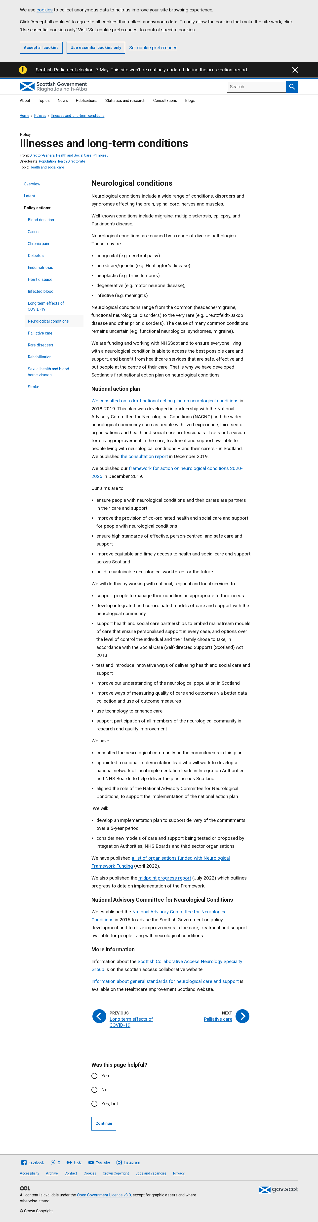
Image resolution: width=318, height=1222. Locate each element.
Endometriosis (40, 267)
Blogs (190, 100)
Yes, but (109, 1103)
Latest (29, 196)
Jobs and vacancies (151, 1173)
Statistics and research (125, 100)
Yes (105, 1076)
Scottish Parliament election (64, 70)
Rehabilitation (39, 357)
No (104, 1090)
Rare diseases (40, 345)
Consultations (165, 100)
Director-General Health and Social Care (60, 155)
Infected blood (40, 291)
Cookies (90, 1173)
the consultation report (144, 456)
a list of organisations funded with (167, 858)
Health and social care (47, 167)
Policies (40, 116)
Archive (52, 1173)
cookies (45, 10)
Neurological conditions (48, 321)
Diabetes (36, 255)
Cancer (34, 231)
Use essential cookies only (96, 47)
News (63, 100)
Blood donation (41, 219)
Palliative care (40, 333)
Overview (32, 184)
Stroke (33, 386)
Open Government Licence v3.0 (104, 1195)
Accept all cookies (41, 47)
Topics (44, 100)
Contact (71, 1173)
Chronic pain (38, 243)
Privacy (179, 1173)
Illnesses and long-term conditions (77, 116)
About (25, 100)
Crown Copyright (116, 1173)
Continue (103, 1123)
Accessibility (29, 1173)
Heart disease (40, 279)
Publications (86, 100)
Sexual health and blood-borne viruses (49, 372)
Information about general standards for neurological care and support (165, 981)
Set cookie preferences (153, 47)
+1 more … (101, 155)
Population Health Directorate (62, 161)
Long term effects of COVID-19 (46, 306)
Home (24, 116)
